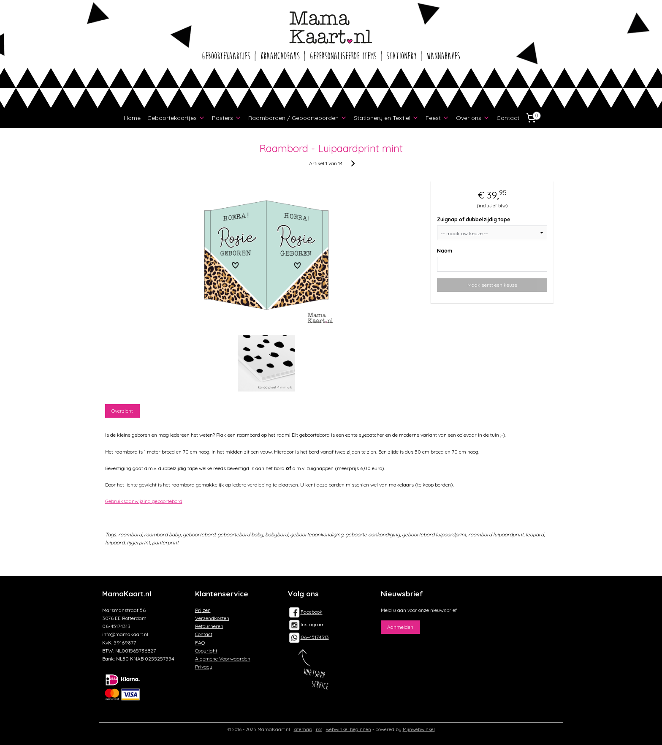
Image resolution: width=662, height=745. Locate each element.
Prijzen (203, 610)
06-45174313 (315, 637)
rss (319, 729)
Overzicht (122, 411)
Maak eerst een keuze (492, 285)
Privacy (203, 666)
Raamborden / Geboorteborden (297, 118)
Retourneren (209, 626)
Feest (437, 118)
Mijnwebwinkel (419, 729)
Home (132, 118)
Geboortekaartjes (176, 118)
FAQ (200, 642)
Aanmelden (400, 627)
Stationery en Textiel (386, 118)
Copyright (206, 650)
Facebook (305, 612)
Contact (507, 118)
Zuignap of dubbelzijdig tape (474, 219)
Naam (445, 250)
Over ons (473, 118)
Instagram (306, 624)
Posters (226, 118)
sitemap (303, 729)
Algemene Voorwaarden (222, 658)
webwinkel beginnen (348, 729)
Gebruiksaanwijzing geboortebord (143, 501)
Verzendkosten (212, 618)
